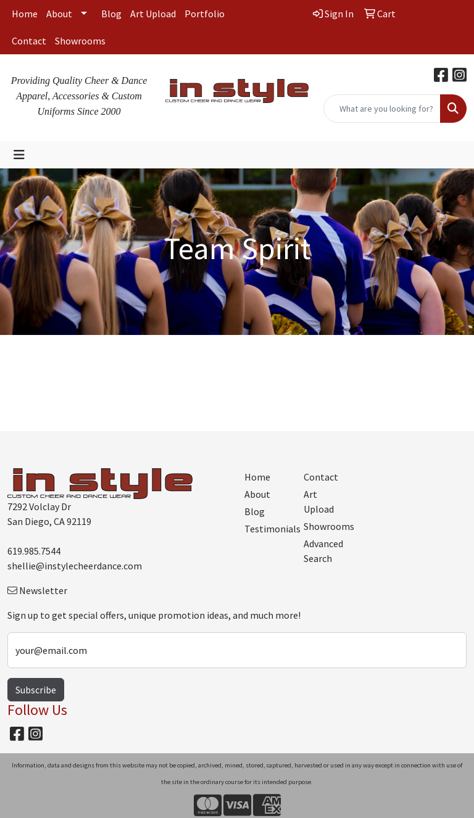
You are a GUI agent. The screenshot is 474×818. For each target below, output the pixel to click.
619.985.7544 (33, 551)
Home (25, 13)
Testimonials (266, 529)
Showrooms (80, 41)
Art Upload (153, 13)
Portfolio (205, 13)
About (59, 13)
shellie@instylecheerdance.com (74, 566)
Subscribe (35, 690)
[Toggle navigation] (19, 154)
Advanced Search (323, 550)
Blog (111, 13)
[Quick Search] (382, 108)
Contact (29, 41)
